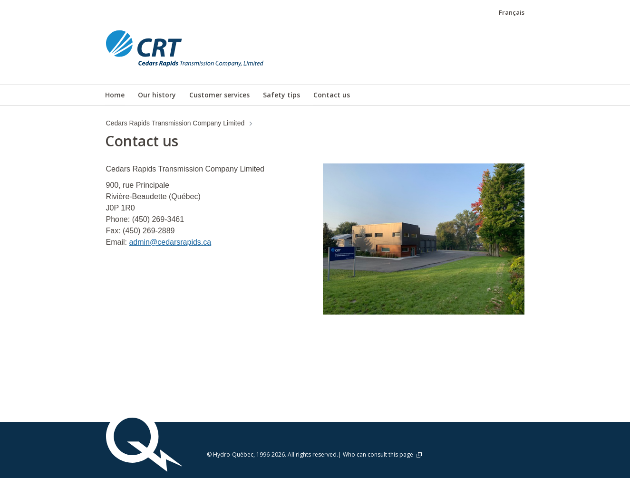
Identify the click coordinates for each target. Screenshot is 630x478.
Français (511, 12)
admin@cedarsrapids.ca (170, 242)
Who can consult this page (383, 454)
